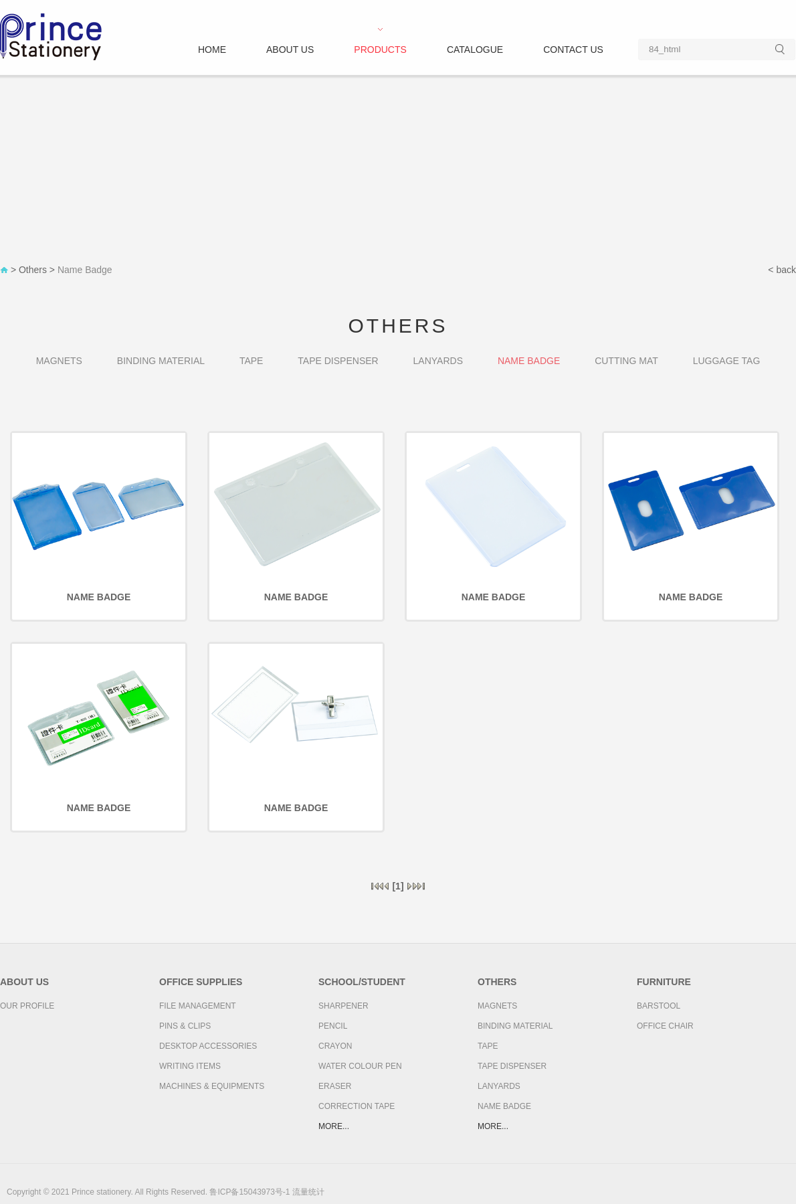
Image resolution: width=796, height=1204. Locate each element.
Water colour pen (360, 1066)
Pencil (332, 1026)
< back (782, 269)
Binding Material (161, 360)
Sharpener (343, 1006)
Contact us (573, 49)
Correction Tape (356, 1106)
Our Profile (27, 1006)
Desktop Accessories (208, 1046)
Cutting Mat (626, 360)
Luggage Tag (727, 360)
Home (212, 49)
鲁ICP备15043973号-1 (249, 1192)
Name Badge (85, 269)
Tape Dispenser (338, 360)
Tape (251, 360)
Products (380, 49)
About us (290, 49)
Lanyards (438, 360)
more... (333, 1126)
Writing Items (190, 1066)
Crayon (335, 1046)
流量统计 (308, 1192)
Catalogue (475, 49)
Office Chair (665, 1026)
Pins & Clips (185, 1026)
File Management (197, 1006)
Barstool (658, 1006)
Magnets (59, 360)
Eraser (334, 1086)
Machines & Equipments (211, 1086)
